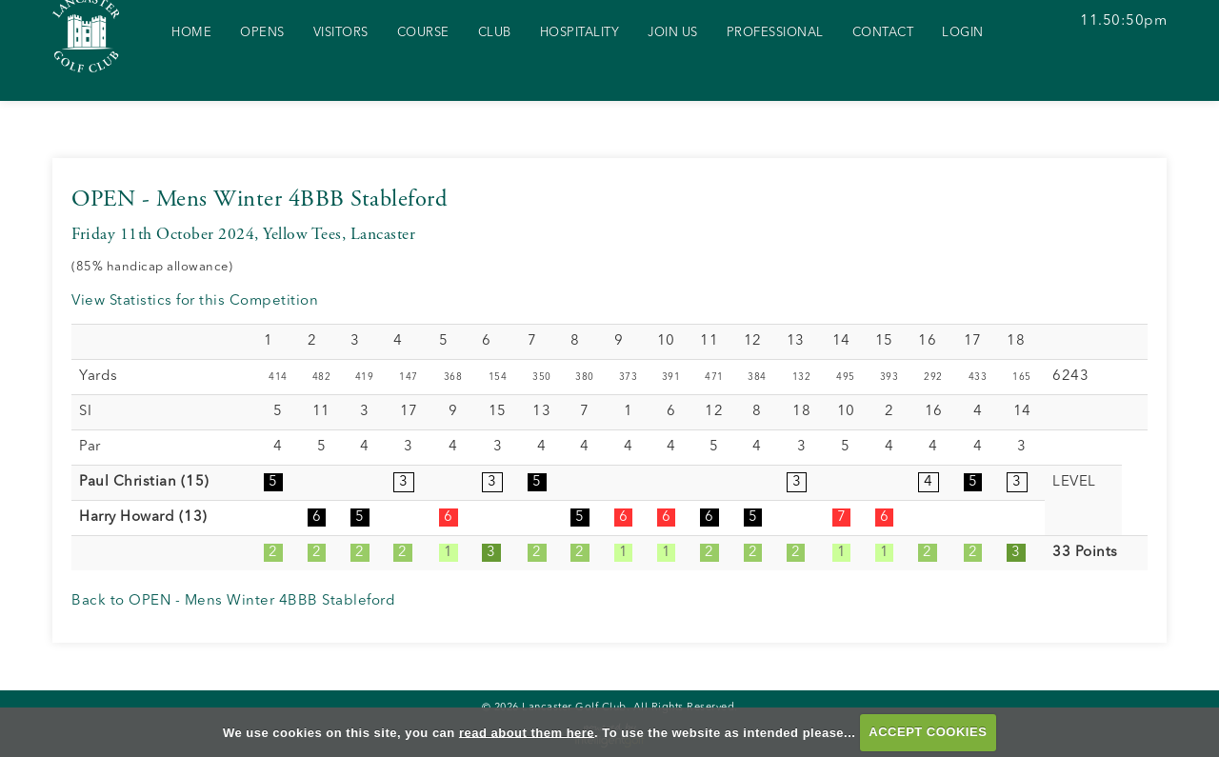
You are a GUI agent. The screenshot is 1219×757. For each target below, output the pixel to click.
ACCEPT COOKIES (928, 732)
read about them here (526, 732)
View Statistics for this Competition (194, 301)
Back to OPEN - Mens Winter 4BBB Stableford (233, 601)
